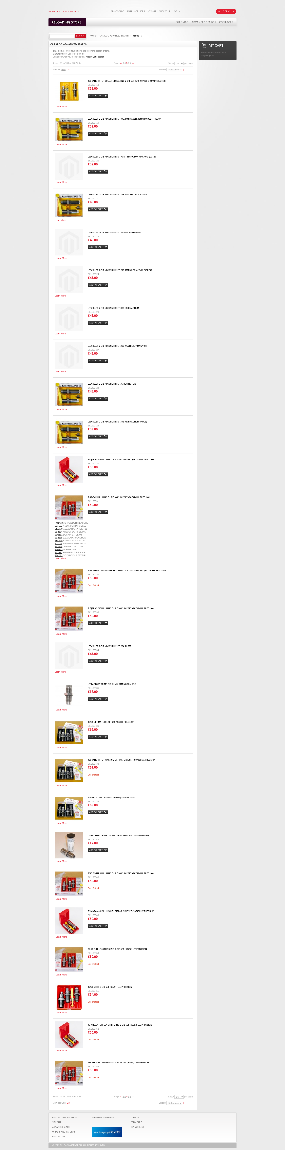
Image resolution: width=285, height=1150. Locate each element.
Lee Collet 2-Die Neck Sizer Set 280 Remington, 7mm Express (120, 270)
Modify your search (95, 57)
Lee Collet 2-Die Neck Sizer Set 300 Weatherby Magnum (117, 346)
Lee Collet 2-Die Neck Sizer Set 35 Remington (112, 383)
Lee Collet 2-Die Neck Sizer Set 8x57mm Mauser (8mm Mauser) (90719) (124, 118)
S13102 (58, 543)
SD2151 (59, 535)
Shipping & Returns (103, 1117)
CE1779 (59, 529)
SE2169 (58, 538)
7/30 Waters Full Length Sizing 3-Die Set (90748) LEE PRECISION (121, 873)
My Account (117, 11)
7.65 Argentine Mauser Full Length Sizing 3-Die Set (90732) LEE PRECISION (127, 570)
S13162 (58, 526)
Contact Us (58, 1136)
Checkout (164, 11)
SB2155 (58, 546)
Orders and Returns (63, 1131)
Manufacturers (136, 11)
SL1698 (58, 552)
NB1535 (59, 540)
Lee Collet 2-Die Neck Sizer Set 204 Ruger (109, 646)
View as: (57, 69)
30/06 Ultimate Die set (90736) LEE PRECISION (111, 722)
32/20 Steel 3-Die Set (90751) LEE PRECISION (110, 987)
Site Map (182, 22)
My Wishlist (137, 1127)
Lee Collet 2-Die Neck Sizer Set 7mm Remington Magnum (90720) (122, 156)
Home (93, 35)
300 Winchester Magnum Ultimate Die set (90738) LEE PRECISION (122, 759)
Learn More (61, 106)
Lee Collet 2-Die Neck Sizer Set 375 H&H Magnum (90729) (117, 421)
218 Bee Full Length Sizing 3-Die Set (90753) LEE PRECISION (118, 1062)
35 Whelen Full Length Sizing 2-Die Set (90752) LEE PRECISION (120, 1024)
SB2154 (58, 532)
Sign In (135, 1117)
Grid (63, 69)
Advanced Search (204, 22)
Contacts (226, 22)
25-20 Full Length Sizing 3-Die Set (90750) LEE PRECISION (117, 949)
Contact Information (64, 1117)
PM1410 (59, 523)
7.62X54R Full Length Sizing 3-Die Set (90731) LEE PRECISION (119, 497)
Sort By (162, 69)
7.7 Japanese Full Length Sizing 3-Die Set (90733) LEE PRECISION (121, 608)
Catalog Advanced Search (114, 35)
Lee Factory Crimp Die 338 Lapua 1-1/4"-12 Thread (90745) (118, 835)
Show (171, 63)
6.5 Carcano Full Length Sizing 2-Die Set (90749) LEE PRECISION (121, 911)
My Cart (152, 11)
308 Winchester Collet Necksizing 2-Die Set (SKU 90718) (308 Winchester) (127, 81)
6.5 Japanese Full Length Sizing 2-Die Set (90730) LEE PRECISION (121, 459)
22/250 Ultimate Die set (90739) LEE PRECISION (112, 797)
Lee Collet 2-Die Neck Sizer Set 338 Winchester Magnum (117, 194)
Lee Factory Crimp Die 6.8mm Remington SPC (112, 684)
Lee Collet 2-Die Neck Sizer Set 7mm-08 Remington (115, 232)
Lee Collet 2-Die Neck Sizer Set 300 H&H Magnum (113, 308)
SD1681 (59, 555)
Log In (176, 11)
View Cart (136, 1122)
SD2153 (59, 549)
